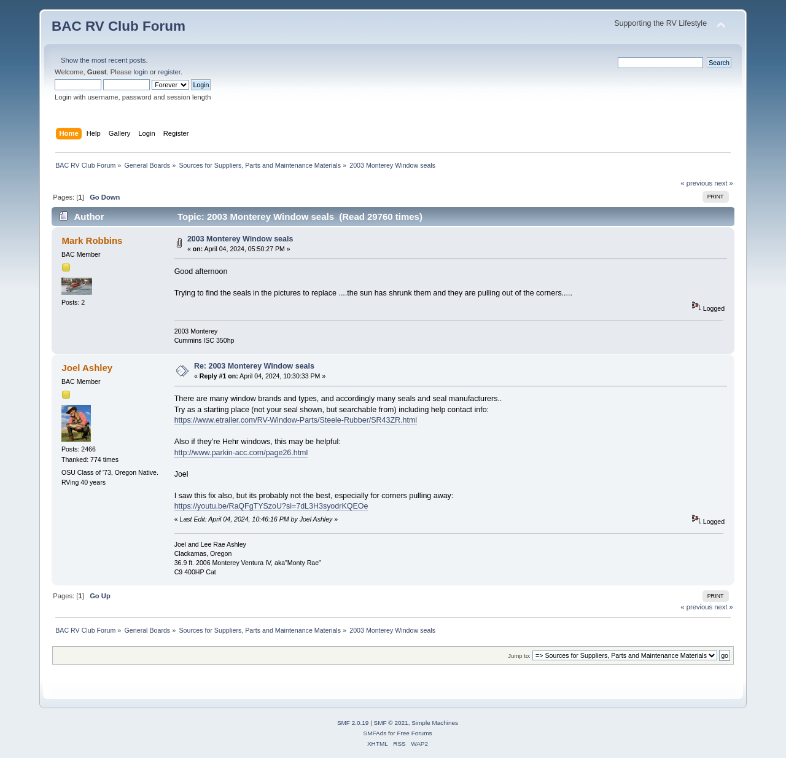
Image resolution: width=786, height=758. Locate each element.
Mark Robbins (91, 240)
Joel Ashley (86, 367)
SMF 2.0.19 (353, 722)
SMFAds (375, 733)
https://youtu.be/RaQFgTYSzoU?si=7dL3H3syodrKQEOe (271, 506)
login (140, 72)
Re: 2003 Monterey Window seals (254, 366)
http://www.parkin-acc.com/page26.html (241, 452)
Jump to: (519, 655)
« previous (696, 183)
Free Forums (414, 733)
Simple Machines (434, 722)
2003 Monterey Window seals (240, 239)
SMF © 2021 (391, 722)
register (169, 72)
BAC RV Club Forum (118, 26)
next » (723, 183)
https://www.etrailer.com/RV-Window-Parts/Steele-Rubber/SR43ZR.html (295, 420)
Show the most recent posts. (104, 60)
